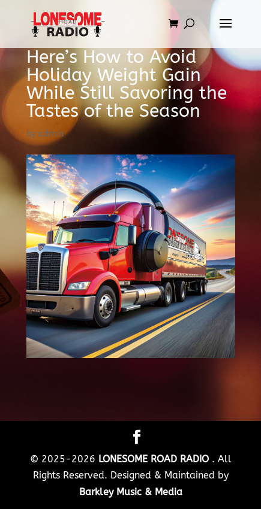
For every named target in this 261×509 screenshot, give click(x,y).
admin (51, 134)
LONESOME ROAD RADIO (155, 459)
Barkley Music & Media (130, 492)
